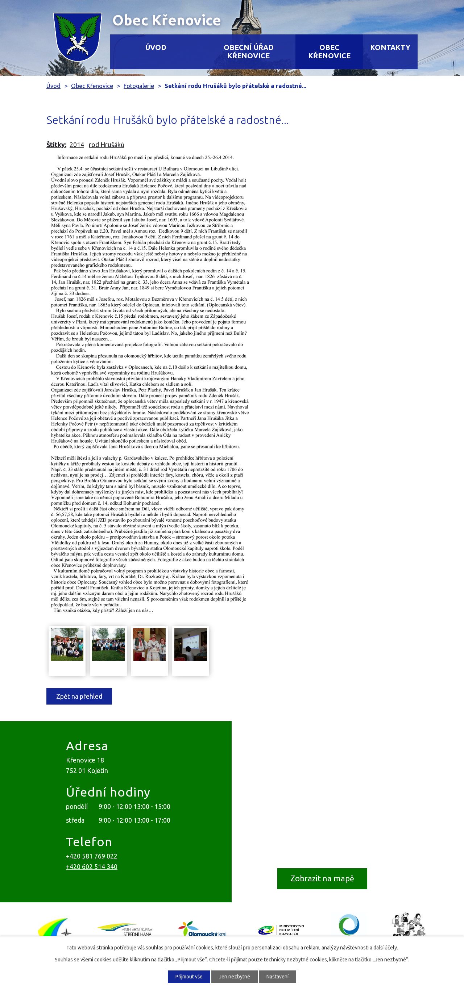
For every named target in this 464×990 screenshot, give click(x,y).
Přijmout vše (189, 976)
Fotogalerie (139, 86)
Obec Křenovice (329, 51)
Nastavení (277, 976)
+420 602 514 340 (91, 866)
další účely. (385, 948)
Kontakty (390, 47)
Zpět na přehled (79, 696)
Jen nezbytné (234, 976)
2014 (77, 144)
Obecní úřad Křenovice (249, 51)
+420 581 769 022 (91, 856)
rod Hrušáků (106, 144)
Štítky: (56, 144)
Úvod (155, 47)
